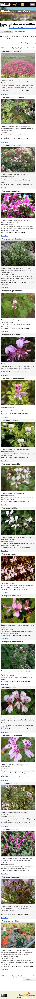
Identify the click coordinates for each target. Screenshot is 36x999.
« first (2, 47)
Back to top (29, 979)
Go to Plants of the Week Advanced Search (22, 28)
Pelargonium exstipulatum (12, 239)
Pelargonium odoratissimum (13, 97)
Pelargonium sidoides (10, 921)
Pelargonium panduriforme (12, 596)
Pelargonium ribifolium (10, 420)
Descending (32, 43)
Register (33, 1)
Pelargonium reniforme (10, 829)
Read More (4, 94)
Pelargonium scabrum (10, 877)
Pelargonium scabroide (11, 464)
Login (28, 1)
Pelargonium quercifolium (12, 735)
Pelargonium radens (9, 783)
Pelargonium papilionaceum (12, 642)
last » (24, 49)
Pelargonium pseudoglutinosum (14, 378)
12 (13, 49)
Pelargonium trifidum (10, 508)
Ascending (24, 43)
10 (33, 47)
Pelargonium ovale (9, 554)
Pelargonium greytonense (12, 291)
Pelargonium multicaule (11, 335)
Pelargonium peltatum (10, 688)
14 (20, 49)
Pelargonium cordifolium (11, 145)
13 (16, 49)
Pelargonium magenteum (11, 51)
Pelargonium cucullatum (11, 191)
